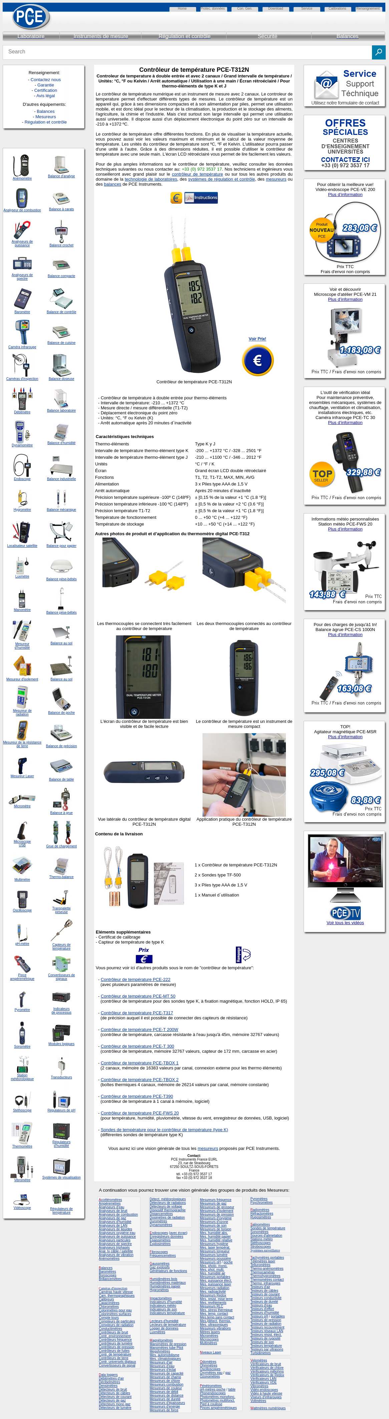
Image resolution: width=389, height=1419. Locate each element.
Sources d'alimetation (266, 1235)
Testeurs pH (259, 1316)
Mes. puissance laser (215, 1284)
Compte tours (109, 1318)
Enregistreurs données (166, 1236)
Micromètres (209, 1336)
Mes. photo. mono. (214, 1266)
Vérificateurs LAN (264, 1379)
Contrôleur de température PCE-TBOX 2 (139, 1079)
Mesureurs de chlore (165, 1381)
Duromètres (158, 1221)
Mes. (203, 1321)
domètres (210, 1362)
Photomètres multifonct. (217, 1400)
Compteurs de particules (117, 1321)
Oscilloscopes (210, 1369)
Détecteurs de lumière (115, 1408)
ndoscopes (159, 1233)
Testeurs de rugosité (266, 1338)
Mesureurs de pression (217, 1214)
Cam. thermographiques (116, 1295)
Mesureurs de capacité (166, 1373)
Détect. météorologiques (168, 1199)
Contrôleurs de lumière (115, 1343)
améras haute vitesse (117, 1292)
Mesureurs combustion (166, 1384)
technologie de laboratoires (151, 179)
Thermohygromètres (266, 1276)
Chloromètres (109, 1306)
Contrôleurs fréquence (115, 1340)
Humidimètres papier (165, 1286)
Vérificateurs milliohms (267, 1371)
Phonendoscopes (213, 1393)
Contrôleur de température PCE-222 (135, 979)
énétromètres (212, 1386)
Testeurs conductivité (266, 1298)
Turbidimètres (261, 1353)
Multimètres (208, 1343)
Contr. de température (115, 1354)
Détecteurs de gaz (112, 1400)
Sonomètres (260, 1232)
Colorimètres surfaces (115, 1314)
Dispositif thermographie (168, 1210)
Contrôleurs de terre (113, 1358)
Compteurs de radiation (116, 1325)
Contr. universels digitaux (117, 1362)
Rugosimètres (261, 1217)
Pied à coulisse (211, 1404)
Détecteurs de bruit (113, 1389)
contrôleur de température (197, 174)
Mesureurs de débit (164, 1392)
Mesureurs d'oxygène (216, 1218)
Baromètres (107, 1271)
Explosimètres (160, 1244)
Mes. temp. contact (214, 1313)
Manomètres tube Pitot (166, 1348)
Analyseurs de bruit (113, 1211)
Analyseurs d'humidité (115, 1222)
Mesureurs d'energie (165, 1406)
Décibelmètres (109, 1382)
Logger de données (164, 1328)
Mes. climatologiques (165, 1359)
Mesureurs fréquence (216, 1200)
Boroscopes (107, 1275)
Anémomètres (109, 1258)
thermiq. (225, 1321)
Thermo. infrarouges (266, 1283)
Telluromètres (261, 1265)
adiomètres (261, 1210)
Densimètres (108, 1386)
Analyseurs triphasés (114, 1247)
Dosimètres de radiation (167, 1217)
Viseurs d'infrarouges (266, 1397)
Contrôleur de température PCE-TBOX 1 (139, 1062)
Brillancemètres (110, 1279)
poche (228, 1262)
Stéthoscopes (261, 1243)
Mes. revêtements (213, 1302)
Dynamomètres (161, 1225)
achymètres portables (268, 1257)
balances (112, 184)
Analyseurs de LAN (113, 1225)
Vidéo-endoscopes (264, 1390)
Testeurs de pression (266, 1320)
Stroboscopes (261, 1246)
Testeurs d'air (260, 1287)
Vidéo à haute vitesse (266, 1393)
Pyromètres (259, 1199)
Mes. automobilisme (164, 1355)
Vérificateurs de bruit (266, 1364)
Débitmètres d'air (111, 1378)
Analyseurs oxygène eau (117, 1233)
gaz (228, 1373)
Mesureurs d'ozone (214, 1222)
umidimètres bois (163, 1279)
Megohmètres (160, 1351)
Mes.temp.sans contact (217, 1317)
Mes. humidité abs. (214, 1233)
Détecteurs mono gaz (114, 1404)
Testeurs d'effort (262, 1309)
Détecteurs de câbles (114, 1393)
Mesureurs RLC (211, 1306)
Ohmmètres (208, 1365)
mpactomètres (161, 1298)
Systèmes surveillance (265, 1250)
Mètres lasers (210, 1332)
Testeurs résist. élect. (266, 1335)
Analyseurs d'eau (111, 1207)
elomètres (260, 1360)
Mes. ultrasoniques (214, 1325)
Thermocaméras (263, 1272)
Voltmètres (258, 1401)
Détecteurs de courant (115, 1397)
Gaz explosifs (160, 1267)
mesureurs (276, 179)
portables (278, 1316)
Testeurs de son (262, 1342)
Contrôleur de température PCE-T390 (137, 1096)
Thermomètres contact (267, 1279)
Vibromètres (260, 1386)
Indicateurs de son (163, 1309)
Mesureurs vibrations (215, 1328)
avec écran (178, 1233)
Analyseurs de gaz (112, 1218)
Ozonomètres (210, 1376)
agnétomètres (162, 1340)
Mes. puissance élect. (216, 1280)
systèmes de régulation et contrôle (221, 179)
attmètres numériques (270, 1408)
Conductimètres (110, 1329)
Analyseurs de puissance (117, 1236)
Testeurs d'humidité (265, 1312)
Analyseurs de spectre (115, 1244)
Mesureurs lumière (214, 1255)
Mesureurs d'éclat (163, 1370)
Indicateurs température (167, 1313)
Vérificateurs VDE (264, 1382)
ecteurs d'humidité (164, 1321)
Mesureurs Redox (213, 1295)
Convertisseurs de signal (117, 1365)
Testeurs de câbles (264, 1290)
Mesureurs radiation (214, 1288)
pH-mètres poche (213, 1389)
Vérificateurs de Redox (267, 1375)
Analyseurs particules (114, 1240)
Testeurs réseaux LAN (267, 1331)
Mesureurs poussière (215, 1258)
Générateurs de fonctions (168, 1271)
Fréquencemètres (163, 1255)
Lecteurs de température (168, 1325)
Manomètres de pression (168, 1344)
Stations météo (262, 1239)
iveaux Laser (210, 1352)
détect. (213, 1321)
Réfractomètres (262, 1213)
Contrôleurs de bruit (113, 1332)
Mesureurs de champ (165, 1377)
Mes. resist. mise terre (216, 1299)
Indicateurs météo (163, 1305)
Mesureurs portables (215, 1277)
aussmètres (160, 1263)
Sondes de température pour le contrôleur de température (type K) (164, 1129)
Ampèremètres (110, 1203)
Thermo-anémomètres (267, 1268)
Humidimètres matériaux (168, 1282)
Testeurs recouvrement (268, 1327)
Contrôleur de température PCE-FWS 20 (140, 1113)
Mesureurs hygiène (214, 1244)
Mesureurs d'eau (162, 1366)
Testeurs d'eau (261, 1305)
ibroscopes (159, 1252)
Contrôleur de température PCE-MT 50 (138, 996)
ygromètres (160, 1290)
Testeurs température (266, 1346)
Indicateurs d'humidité (166, 1302)
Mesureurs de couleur (166, 1388)
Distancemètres (161, 1214)
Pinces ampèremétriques (218, 1408)
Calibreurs (106, 1299)
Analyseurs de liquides (115, 1229)
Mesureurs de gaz (213, 1203)
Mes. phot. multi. (212, 1269)
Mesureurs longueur (215, 1251)
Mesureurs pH (210, 1262)
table (232, 1389)
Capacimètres (109, 1303)
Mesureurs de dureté (165, 1399)
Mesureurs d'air (161, 1362)
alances (106, 1268)
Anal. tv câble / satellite (116, 1251)
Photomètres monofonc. (217, 1397)
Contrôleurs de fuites (114, 1351)
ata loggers (109, 1375)
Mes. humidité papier (215, 1236)
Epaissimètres (160, 1240)
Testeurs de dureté (264, 1301)
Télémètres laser (263, 1261)
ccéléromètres (110, 1200)
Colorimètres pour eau (115, 1310)
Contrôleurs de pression (116, 1347)
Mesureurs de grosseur (217, 1207)
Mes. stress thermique (216, 1310)
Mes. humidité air (212, 1273)
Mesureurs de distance (166, 1395)
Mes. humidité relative (216, 1240)
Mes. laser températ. (215, 1247)
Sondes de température (268, 1228)
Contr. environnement (115, 1336)
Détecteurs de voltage (166, 1206)
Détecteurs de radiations (168, 1203)
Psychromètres (262, 1202)
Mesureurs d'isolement (216, 1211)
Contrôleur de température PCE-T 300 (137, 1046)
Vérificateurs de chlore (267, 1368)
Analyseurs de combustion (118, 1214)
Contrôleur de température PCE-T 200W (139, 1029)
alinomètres (261, 1224)
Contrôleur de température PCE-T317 (137, 1012)
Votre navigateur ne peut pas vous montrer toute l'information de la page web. (345, 732)
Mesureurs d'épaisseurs (167, 1403)
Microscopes (209, 1339)
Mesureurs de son (213, 1225)
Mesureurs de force (164, 1410)
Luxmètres (157, 1332)
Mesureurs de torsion (215, 1229)
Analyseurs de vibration (116, 1255)
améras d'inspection (113, 1288)
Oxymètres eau (211, 1373)
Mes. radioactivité (213, 1291)
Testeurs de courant (265, 1294)
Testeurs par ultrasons (267, 1349)
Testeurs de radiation (266, 1324)
